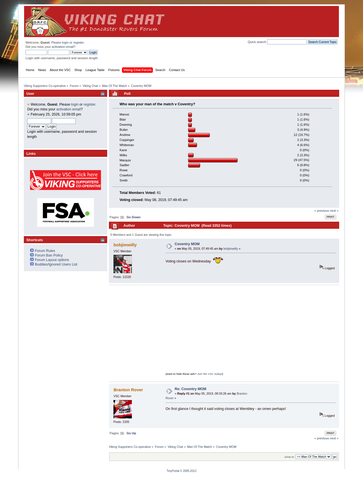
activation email (62, 46)
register (78, 42)
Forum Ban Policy (49, 255)
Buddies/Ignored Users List (56, 264)
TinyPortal (172, 470)
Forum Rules (45, 251)
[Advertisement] (233, 21)
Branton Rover (128, 389)
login (65, 42)
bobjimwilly (125, 244)
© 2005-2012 (188, 470)
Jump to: (289, 456)
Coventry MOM (187, 244)
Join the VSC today (209, 373)
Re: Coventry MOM (190, 389)
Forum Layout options (52, 260)
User (30, 94)
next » (334, 210)
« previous (321, 210)
